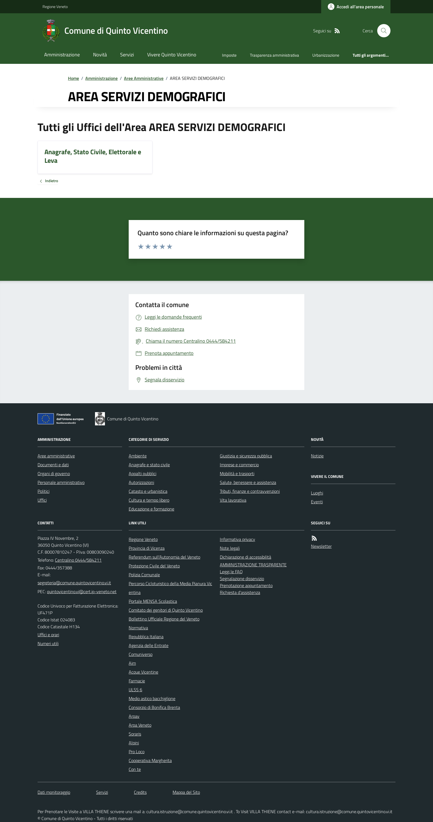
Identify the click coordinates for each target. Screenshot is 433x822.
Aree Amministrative (143, 78)
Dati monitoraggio (54, 792)
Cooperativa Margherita (150, 760)
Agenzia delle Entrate (148, 645)
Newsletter (321, 546)
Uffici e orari (48, 634)
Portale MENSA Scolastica (153, 601)
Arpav (134, 716)
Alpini (134, 742)
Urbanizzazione (325, 55)
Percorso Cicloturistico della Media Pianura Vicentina (170, 588)
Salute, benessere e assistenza (248, 482)
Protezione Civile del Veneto (154, 565)
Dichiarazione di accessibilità (245, 557)
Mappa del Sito (186, 792)
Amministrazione (62, 54)
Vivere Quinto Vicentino (171, 54)
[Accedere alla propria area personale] (355, 6)
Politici (43, 491)
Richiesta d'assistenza (240, 592)
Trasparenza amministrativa (274, 55)
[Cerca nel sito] (381, 30)
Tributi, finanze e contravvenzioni (250, 491)
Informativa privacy (237, 539)
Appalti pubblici (142, 473)
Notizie (317, 455)
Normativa (138, 627)
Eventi (317, 501)
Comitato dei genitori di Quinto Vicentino (166, 610)
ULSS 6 (135, 689)
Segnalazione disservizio (242, 578)
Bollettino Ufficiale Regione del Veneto (164, 619)
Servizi (127, 54)
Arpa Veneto (140, 725)
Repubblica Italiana (146, 636)
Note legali (230, 548)
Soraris (135, 734)
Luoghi (317, 492)
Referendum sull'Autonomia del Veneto (164, 557)
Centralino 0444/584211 (78, 560)
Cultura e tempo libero (149, 500)
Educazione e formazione (151, 509)
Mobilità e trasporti (237, 473)
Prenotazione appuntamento (246, 585)
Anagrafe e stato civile (149, 464)
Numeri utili (48, 643)
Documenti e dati (53, 464)
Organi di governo (54, 473)
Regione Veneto (55, 6)
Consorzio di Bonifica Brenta (154, 707)
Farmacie (137, 680)
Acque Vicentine (143, 672)
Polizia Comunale (144, 574)
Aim (132, 663)
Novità (100, 54)
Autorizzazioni (141, 482)
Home (73, 78)
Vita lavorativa (233, 500)
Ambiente (138, 455)
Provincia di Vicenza (147, 548)
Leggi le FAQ (231, 571)
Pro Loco (136, 751)
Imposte (229, 55)
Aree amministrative (56, 455)
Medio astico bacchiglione (152, 698)
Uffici (42, 500)
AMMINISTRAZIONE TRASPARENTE (253, 564)
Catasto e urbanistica (148, 491)
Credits (140, 792)
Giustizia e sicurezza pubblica (246, 455)
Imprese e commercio (239, 464)
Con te (135, 769)
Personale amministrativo (61, 482)
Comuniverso (140, 654)
